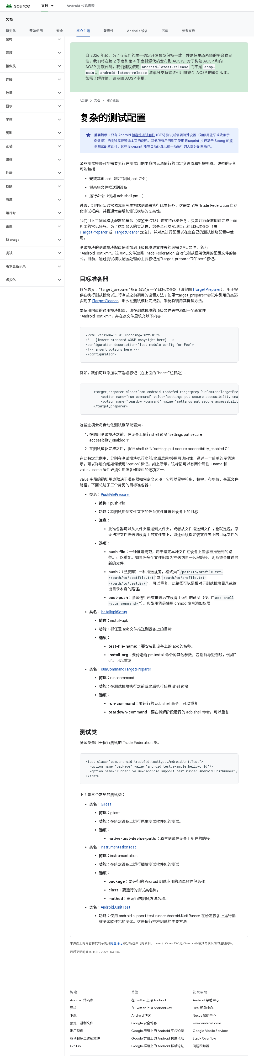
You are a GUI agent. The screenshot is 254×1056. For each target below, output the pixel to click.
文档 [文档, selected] (44, 6)
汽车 (165, 31)
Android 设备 (137, 31)
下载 (73, 1015)
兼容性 (108, 31)
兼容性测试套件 (143, 135)
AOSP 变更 (135, 78)
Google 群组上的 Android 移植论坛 (157, 1046)
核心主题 (112, 101)
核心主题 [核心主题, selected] (83, 31)
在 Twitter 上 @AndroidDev (151, 1008)
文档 (9, 19)
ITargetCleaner (126, 232)
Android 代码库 (81, 1000)
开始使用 (36, 31)
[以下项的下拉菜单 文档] (54, 5)
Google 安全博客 (144, 1023)
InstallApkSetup (114, 612)
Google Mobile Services (210, 1031)
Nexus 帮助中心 (204, 1015)
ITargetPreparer (94, 232)
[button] (28, 39)
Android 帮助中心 (206, 1000)
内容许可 (116, 943)
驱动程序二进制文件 (85, 1038)
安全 (59, 31)
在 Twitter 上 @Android (148, 1000)
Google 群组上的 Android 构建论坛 (157, 1038)
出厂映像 (76, 1031)
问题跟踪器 (201, 1046)
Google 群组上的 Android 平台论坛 (157, 1031)
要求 (73, 1008)
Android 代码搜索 (81, 6)
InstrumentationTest (118, 847)
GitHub (75, 1046)
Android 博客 (141, 1015)
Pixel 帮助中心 (203, 1008)
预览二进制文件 (81, 1023)
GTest (106, 804)
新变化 (11, 31)
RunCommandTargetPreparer (126, 669)
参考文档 (188, 31)
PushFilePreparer (115, 494)
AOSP (84, 101)
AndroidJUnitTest (115, 907)
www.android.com (207, 1023)
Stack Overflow (204, 1038)
